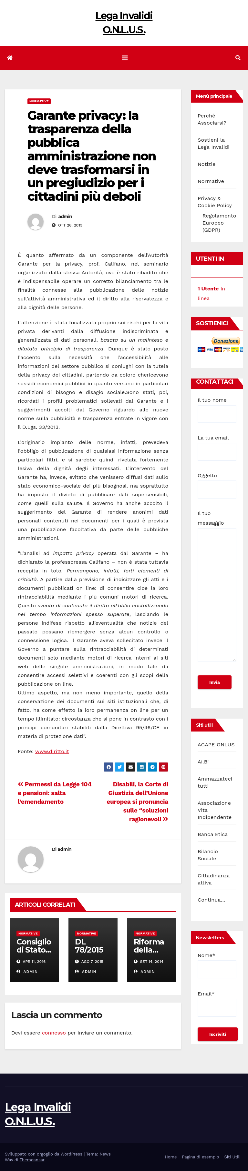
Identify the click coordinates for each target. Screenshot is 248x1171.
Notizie (206, 164)
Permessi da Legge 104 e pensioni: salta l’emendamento (54, 793)
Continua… (211, 900)
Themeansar (31, 1159)
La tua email (217, 445)
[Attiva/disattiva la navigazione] (125, 58)
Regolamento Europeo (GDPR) (219, 223)
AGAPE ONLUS (216, 745)
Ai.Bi (203, 762)
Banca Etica (213, 834)
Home (171, 1157)
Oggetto (217, 482)
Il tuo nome (217, 407)
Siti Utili (232, 1157)
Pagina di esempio (200, 1157)
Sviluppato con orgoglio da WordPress (44, 1154)
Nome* (217, 965)
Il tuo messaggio (217, 589)
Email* (217, 1004)
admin (65, 216)
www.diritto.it (52, 751)
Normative (39, 101)
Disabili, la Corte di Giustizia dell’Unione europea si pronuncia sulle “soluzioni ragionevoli (137, 802)
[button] (238, 58)
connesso (54, 1033)
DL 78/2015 (89, 945)
